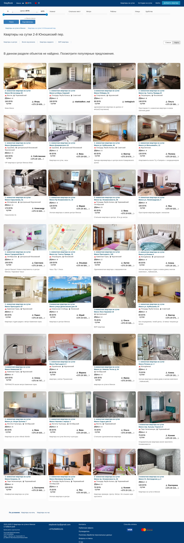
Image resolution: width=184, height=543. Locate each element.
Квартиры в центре (10, 42)
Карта (176, 42)
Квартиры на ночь (28, 512)
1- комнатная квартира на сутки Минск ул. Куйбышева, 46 (107, 144)
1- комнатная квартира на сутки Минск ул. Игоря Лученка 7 (18, 420)
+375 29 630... (83, 157)
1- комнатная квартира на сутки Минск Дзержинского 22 (62, 144)
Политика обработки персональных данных (95, 535)
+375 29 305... (83, 375)
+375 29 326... (128, 323)
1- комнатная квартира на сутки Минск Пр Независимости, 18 (62, 199)
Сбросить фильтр (29, 18)
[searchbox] (57, 11)
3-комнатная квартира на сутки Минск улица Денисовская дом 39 (63, 305)
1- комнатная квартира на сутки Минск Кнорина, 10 (18, 478)
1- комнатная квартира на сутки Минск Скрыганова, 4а (18, 199)
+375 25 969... (38, 490)
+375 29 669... (128, 433)
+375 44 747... (38, 381)
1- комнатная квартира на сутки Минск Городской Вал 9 (18, 253)
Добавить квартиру (171, 3)
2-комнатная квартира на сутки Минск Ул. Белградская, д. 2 (151, 478)
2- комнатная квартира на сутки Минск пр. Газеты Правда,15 (151, 92)
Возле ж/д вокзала (28, 42)
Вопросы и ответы (86, 538)
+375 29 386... (172, 104)
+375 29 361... (83, 209)
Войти (158, 3)
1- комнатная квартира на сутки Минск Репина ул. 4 (151, 363)
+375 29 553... (128, 381)
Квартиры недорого (47, 42)
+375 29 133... (172, 438)
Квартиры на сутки (128, 3)
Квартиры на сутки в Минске (24, 524)
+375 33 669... (38, 211)
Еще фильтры (27, 22)
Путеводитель (84, 531)
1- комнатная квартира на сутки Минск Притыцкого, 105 (107, 253)
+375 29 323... (38, 318)
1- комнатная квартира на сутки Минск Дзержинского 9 (18, 144)
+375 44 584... (83, 266)
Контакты (82, 524)
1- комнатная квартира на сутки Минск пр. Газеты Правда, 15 (62, 253)
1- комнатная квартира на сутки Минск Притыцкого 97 (18, 305)
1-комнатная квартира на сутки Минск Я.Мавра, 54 (106, 92)
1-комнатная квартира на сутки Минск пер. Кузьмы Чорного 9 (151, 426)
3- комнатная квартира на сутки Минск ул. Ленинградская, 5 (151, 199)
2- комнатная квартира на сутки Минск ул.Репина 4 (151, 253)
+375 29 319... (172, 488)
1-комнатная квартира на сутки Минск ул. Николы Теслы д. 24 (106, 368)
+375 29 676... (128, 157)
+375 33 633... (83, 318)
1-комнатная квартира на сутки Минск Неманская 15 (17, 368)
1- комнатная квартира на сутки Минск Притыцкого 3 (62, 363)
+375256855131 (56, 529)
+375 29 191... (172, 266)
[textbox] (74, 11)
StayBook (8, 3)
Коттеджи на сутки (145, 3)
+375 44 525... (172, 209)
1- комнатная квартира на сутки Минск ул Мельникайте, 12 (151, 144)
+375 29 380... (128, 266)
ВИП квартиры (63, 42)
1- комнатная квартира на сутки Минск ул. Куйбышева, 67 (151, 305)
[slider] (3, 14)
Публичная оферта (86, 528)
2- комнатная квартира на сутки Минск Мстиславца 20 (18, 92)
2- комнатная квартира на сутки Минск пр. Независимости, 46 (107, 199)
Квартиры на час (43, 512)
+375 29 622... (172, 157)
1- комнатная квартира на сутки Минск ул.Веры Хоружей (62, 92)
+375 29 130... (37, 159)
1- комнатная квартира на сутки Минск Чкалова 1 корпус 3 (62, 420)
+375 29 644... (38, 266)
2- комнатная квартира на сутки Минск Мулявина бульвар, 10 (62, 478)
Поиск (11, 22)
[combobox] (57, 12)
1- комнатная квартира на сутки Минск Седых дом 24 (107, 420)
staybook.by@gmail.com (59, 524)
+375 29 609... (38, 104)
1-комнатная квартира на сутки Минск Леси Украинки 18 (106, 311)
